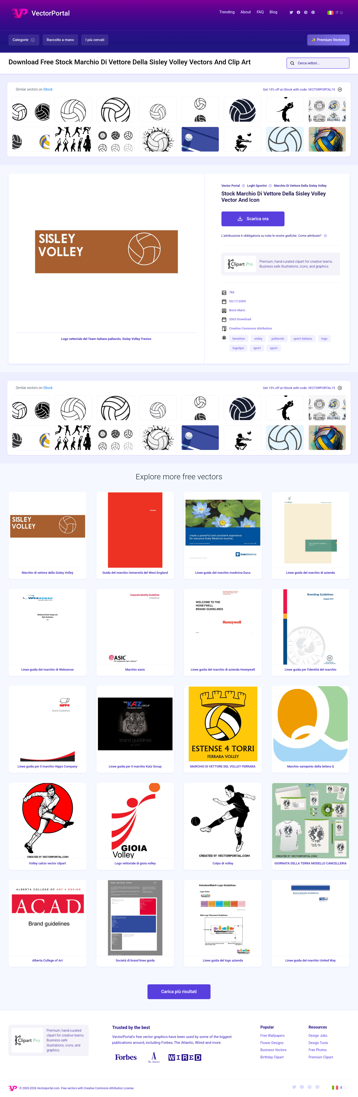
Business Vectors (273, 1050)
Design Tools (318, 1043)
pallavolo (278, 338)
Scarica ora (253, 219)
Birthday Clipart (272, 1057)
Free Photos (318, 1050)
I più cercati (94, 40)
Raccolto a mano (60, 40)
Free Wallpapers (272, 1036)
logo (324, 338)
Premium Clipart (321, 1057)
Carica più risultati (179, 991)
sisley (258, 338)
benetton (239, 338)
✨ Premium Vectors (328, 40)
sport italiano (302, 338)
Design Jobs (318, 1036)
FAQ (260, 12)
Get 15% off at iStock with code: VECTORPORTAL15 (299, 89)
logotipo (238, 348)
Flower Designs (272, 1043)
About (246, 12)
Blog (273, 12)
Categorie (24, 40)
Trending (227, 12)
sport (257, 348)
